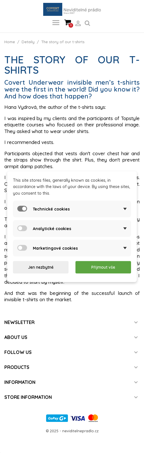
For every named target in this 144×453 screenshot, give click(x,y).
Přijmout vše (103, 267)
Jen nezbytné (41, 267)
